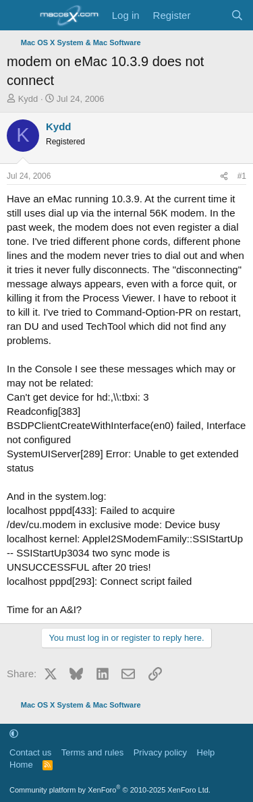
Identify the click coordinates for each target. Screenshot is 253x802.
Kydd (28, 99)
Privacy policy (160, 752)
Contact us (30, 752)
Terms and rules (92, 752)
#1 (241, 176)
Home (21, 765)
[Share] (224, 176)
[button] (14, 733)
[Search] (237, 15)
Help (206, 752)
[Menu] (18, 15)
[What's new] (210, 15)
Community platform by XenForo (109, 790)
